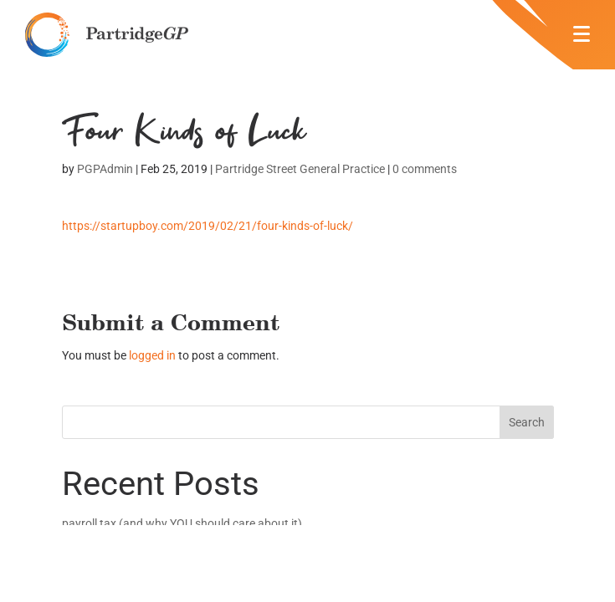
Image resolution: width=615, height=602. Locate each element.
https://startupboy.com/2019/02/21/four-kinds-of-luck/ (207, 225)
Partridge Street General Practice (300, 169)
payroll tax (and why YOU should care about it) (182, 523)
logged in (152, 355)
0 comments (424, 169)
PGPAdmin (105, 169)
